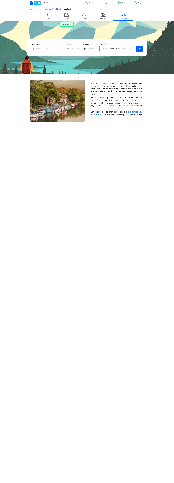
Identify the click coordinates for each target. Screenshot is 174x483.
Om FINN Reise (74, 439)
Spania (112, 419)
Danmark (113, 400)
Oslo (33, 350)
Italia (111, 414)
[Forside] (43, 3)
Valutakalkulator (75, 442)
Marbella (112, 364)
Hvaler (73, 360)
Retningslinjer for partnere (95, 440)
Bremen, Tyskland (118, 226)
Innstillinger (113, 442)
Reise (30, 9)
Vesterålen (74, 364)
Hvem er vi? (132, 446)
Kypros (112, 369)
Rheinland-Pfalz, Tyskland (82, 266)
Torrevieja (113, 360)
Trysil (34, 400)
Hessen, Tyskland (39, 266)
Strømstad (36, 409)
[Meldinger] (123, 3)
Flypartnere (93, 450)
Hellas (72, 404)
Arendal (35, 364)
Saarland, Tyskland (40, 306)
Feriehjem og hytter (43, 9)
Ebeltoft (35, 414)
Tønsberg (35, 360)
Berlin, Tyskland (39, 226)
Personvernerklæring (116, 439)
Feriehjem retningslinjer (93, 446)
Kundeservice (133, 439)
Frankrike (113, 409)
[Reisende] (117, 49)
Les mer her (93, 479)
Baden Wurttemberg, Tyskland (45, 185)
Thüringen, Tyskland (119, 306)
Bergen (35, 355)
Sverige (112, 404)
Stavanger (36, 369)
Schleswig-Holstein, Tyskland (84, 306)
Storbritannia (75, 414)
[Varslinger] (90, 3)
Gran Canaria (114, 350)
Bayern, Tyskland (98, 185)
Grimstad (74, 369)
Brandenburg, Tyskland (81, 226)
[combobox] (48, 49)
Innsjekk (69, 44)
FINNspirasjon (133, 442)
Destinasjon (35, 44)
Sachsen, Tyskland (119, 266)
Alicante (112, 355)
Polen (72, 409)
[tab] (49, 16)
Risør (72, 350)
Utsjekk (86, 44)
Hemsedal (36, 404)
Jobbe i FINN (133, 449)
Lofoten (73, 355)
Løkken (35, 419)
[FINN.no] (47, 439)
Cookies (112, 446)
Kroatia (73, 400)
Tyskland (57, 9)
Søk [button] (139, 49)
